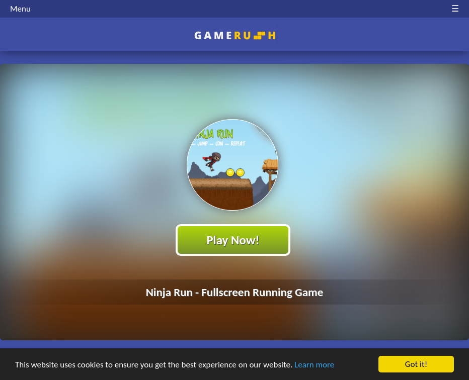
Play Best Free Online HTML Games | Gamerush (235, 35)
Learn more (314, 365)
